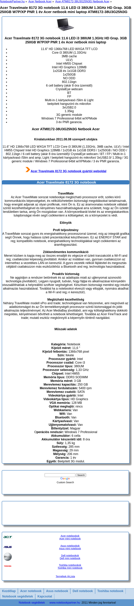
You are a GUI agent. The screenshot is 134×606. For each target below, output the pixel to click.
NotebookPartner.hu (12, 1)
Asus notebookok (69, 545)
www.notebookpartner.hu (64, 602)
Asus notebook (57, 591)
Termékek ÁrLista (65, 576)
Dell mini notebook (70, 558)
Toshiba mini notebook (70, 567)
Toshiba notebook (110, 591)
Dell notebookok (70, 555)
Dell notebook (83, 591)
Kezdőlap (9, 591)
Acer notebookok (70, 535)
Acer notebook (30, 591)
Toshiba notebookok (70, 565)
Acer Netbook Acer (40, 1)
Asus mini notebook (70, 548)
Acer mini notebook (70, 538)
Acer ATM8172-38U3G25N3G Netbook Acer (82, 1)
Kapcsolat (44, 596)
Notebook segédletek (17, 596)
